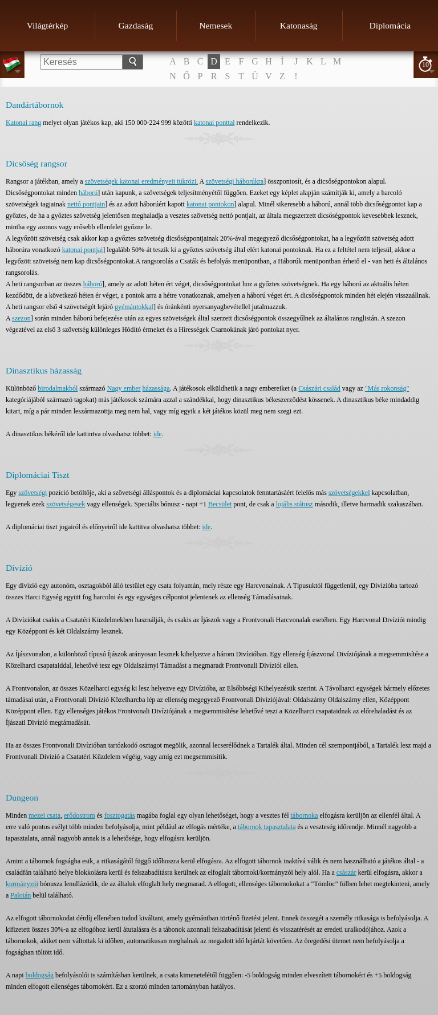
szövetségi (32, 493)
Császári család (319, 388)
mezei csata (44, 815)
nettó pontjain (86, 204)
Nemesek (215, 25)
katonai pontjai (82, 250)
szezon (21, 318)
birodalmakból (58, 388)
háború (88, 193)
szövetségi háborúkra (235, 181)
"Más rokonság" (387, 388)
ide (157, 434)
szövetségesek (65, 504)
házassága (156, 388)
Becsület (220, 504)
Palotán (20, 895)
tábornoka (304, 815)
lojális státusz (294, 504)
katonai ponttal (214, 123)
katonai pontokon (210, 204)
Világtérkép (47, 25)
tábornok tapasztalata (267, 827)
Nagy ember (124, 388)
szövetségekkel (349, 493)
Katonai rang (23, 123)
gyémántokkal (134, 307)
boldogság (40, 975)
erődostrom (79, 815)
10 (425, 64)
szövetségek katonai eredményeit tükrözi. (141, 181)
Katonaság (299, 25)
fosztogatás (119, 815)
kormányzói (22, 884)
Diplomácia (390, 25)
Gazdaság (136, 25)
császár (346, 872)
